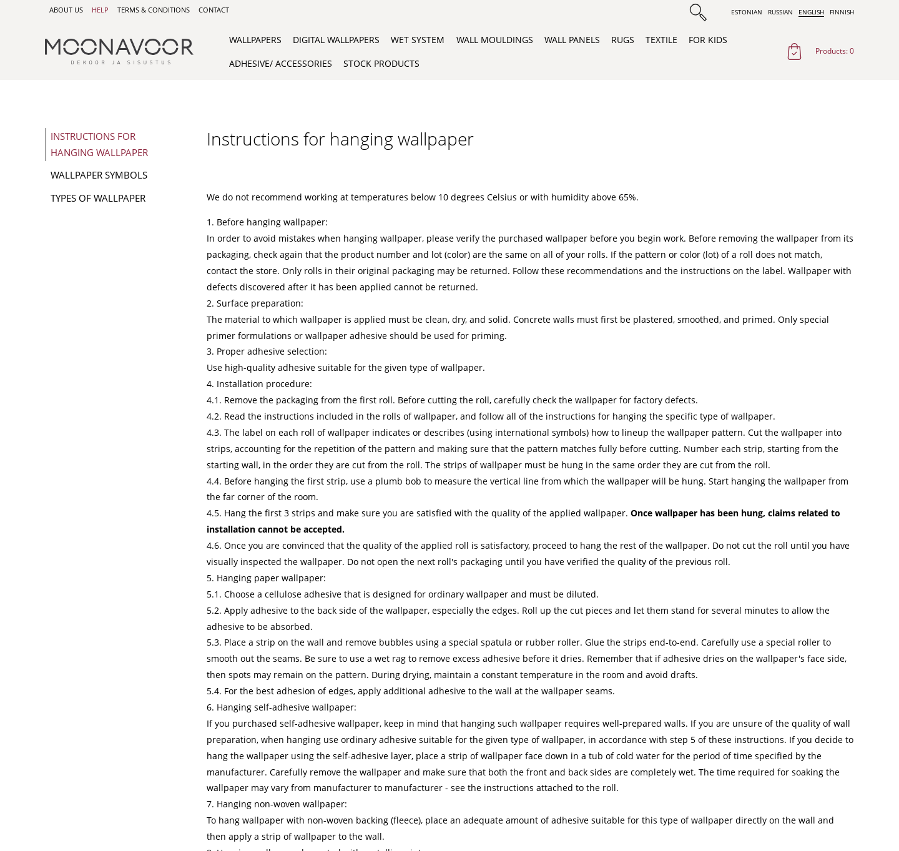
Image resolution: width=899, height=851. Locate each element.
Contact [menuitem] (214, 10)
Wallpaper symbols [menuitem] (99, 175)
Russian (780, 11)
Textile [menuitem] (661, 40)
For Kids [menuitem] (708, 40)
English (811, 11)
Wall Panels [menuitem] (572, 40)
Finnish (842, 11)
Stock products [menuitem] (381, 63)
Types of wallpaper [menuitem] (98, 198)
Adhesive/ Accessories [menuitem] (280, 63)
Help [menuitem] (100, 10)
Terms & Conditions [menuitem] (153, 10)
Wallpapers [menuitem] (255, 40)
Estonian (746, 11)
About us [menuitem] (66, 10)
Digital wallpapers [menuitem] (336, 40)
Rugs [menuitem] (622, 40)
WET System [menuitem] (418, 40)
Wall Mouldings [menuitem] (494, 40)
